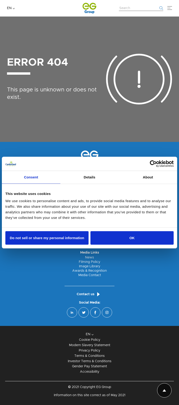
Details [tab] (89, 177)
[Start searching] (161, 8)
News (89, 257)
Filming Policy (89, 262)
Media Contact (89, 275)
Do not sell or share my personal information (47, 238)
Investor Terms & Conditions (89, 361)
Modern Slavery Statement (89, 345)
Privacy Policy (89, 350)
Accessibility (89, 371)
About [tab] (148, 177)
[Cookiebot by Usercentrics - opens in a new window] (153, 163)
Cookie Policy (89, 339)
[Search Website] (141, 8)
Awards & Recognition (89, 270)
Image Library (89, 266)
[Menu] (169, 8)
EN (9, 8)
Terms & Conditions (89, 356)
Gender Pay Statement (89, 366)
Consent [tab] (31, 177)
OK (132, 238)
